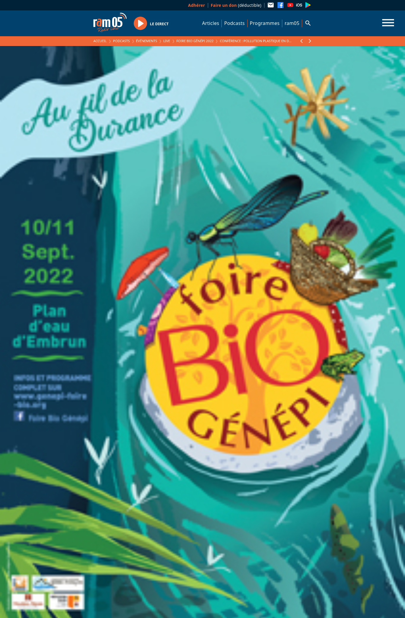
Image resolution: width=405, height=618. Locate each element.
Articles (210, 23)
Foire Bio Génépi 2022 (194, 41)
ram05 (292, 23)
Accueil (100, 41)
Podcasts (234, 23)
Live (166, 41)
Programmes (265, 23)
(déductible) (236, 5)
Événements (146, 41)
